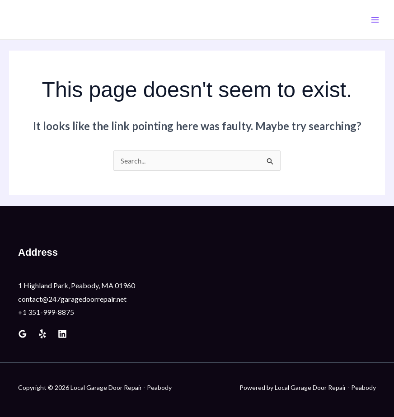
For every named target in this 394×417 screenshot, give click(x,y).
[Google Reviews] (22, 333)
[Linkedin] (62, 333)
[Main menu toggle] (375, 20)
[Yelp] (42, 333)
